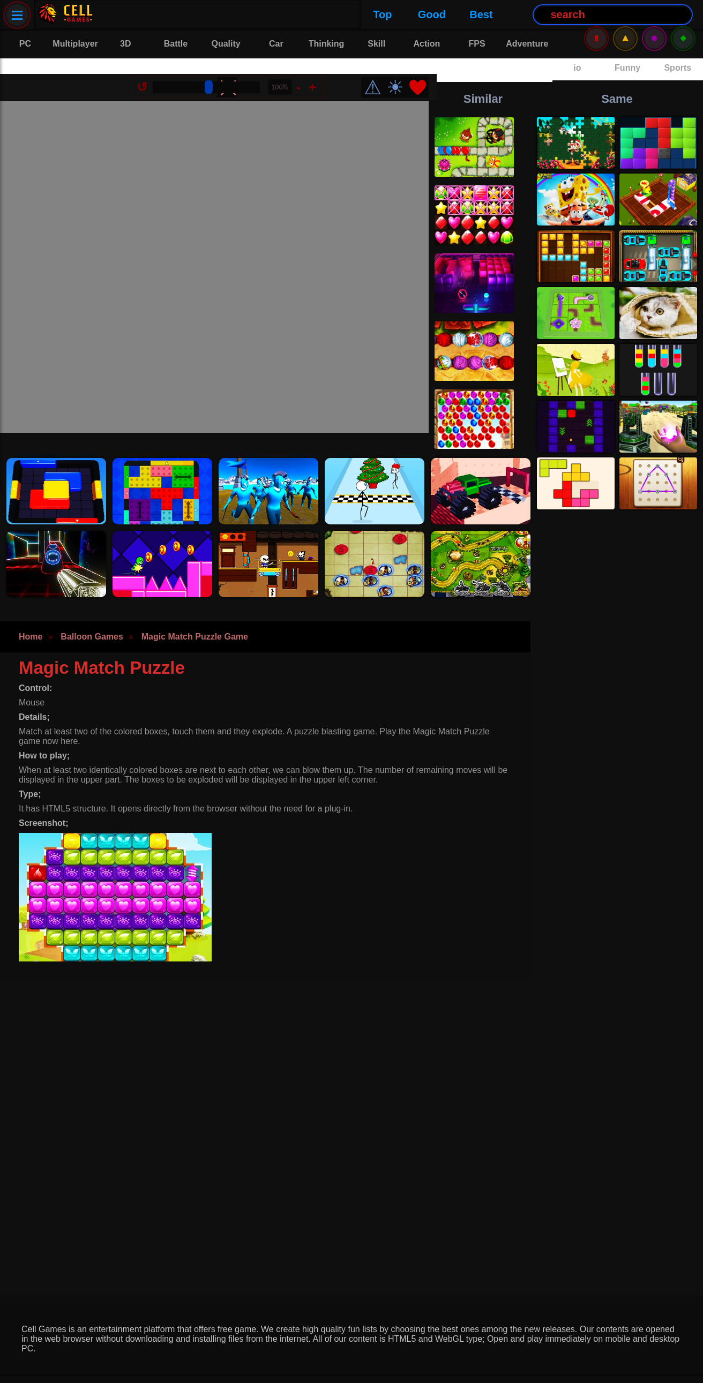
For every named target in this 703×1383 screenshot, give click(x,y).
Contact (117, 1367)
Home (30, 613)
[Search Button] (354, 14)
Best (222, 14)
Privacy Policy (50, 1367)
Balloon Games (92, 613)
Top (123, 14)
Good (173, 14)
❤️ (425, 72)
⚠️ (625, 14)
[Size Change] (214, 72)
